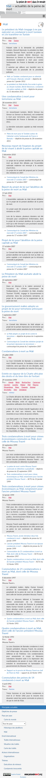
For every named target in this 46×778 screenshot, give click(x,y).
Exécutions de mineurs (12, 764)
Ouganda (24, 387)
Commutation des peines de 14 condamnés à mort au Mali (18, 679)
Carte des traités (10, 748)
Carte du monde (10, 719)
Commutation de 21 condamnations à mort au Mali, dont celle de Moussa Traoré (21, 571)
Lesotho (15, 385)
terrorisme (13, 43)
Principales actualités (9, 707)
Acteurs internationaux (10, 752)
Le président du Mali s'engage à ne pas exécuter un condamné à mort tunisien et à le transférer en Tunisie (22, 32)
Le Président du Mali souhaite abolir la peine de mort (21, 275)
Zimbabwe (22, 390)
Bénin (18, 382)
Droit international (9, 736)
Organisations (9, 756)
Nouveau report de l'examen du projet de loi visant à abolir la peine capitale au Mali (22, 148)
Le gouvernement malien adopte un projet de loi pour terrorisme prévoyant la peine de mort (22, 309)
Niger (17, 387)
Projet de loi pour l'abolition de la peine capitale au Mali (22, 241)
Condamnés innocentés (13, 768)
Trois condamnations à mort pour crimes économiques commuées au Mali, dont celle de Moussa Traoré (22, 439)
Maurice (35, 385)
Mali (8, 6)
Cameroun (36, 382)
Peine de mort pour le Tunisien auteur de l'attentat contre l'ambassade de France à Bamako (22, 136)
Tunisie (16, 41)
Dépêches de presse (9, 711)
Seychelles (7, 390)
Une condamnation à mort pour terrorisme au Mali (18, 97)
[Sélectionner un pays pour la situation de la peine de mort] (14, 724)
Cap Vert (7, 385)
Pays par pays (7, 716)
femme (11, 689)
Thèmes (5, 760)
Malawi (22, 385)
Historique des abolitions (13, 728)
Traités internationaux (12, 740)
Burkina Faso (26, 382)
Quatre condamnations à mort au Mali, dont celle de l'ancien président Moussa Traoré (22, 631)
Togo (15, 390)
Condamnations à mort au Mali (18, 351)
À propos (23, 777)
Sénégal (32, 387)
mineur (11, 393)
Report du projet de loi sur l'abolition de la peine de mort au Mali (22, 188)
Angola (10, 382)
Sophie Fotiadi (15, 774)
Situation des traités (11, 744)
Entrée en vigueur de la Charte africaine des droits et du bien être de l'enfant (22, 375)
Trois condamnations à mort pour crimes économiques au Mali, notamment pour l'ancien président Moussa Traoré (25, 476)
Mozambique (8, 387)
